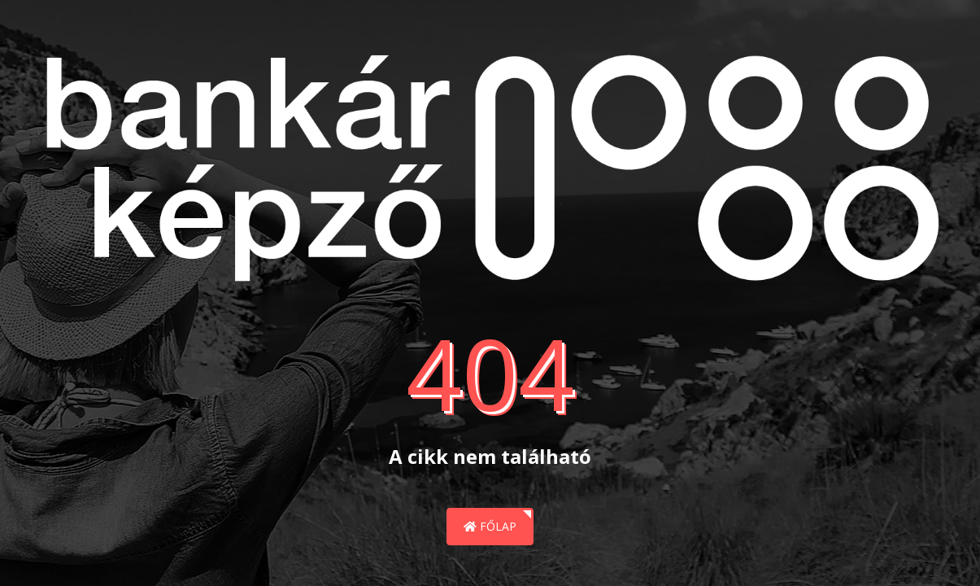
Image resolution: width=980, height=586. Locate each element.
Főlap (490, 526)
